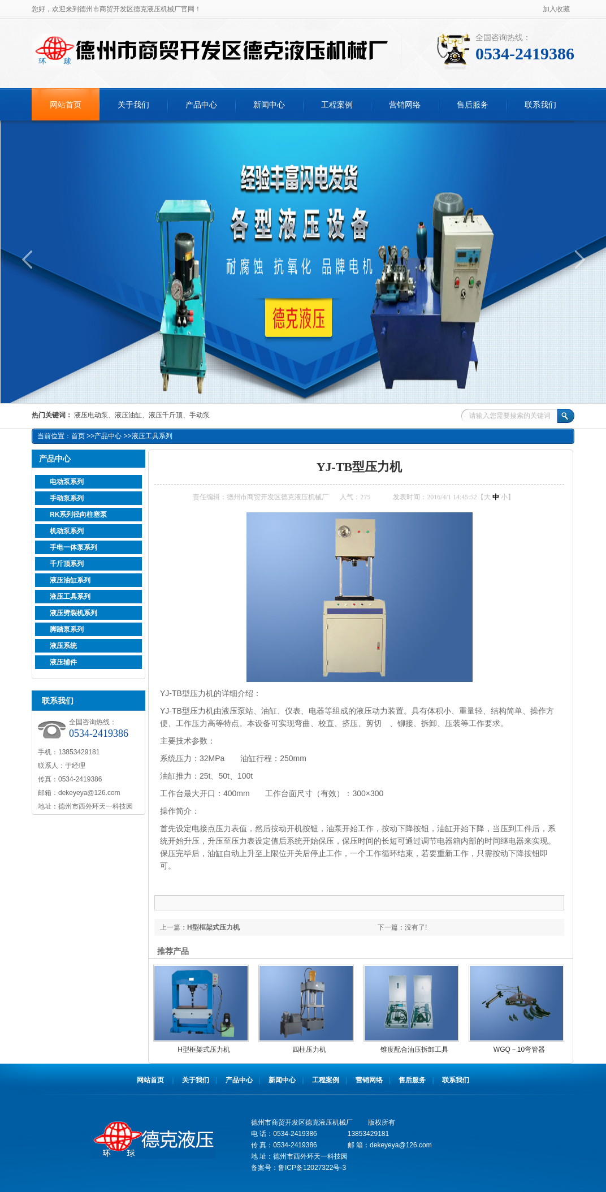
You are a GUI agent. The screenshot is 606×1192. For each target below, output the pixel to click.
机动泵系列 (67, 531)
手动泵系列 (67, 498)
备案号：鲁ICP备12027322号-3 (298, 1168)
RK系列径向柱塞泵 (78, 515)
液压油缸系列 (70, 580)
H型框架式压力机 (213, 927)
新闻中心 (269, 105)
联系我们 (540, 105)
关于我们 (133, 105)
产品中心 (201, 105)
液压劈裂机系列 (73, 613)
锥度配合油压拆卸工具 (414, 1049)
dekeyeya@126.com (89, 793)
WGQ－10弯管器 (519, 1049)
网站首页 (65, 105)
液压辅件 (63, 662)
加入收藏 (556, 9)
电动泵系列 (67, 482)
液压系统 (63, 646)
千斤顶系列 (67, 564)
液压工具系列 (152, 436)
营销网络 (405, 105)
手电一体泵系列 (73, 547)
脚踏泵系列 (67, 629)
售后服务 (472, 105)
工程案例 (337, 105)
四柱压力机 (309, 1049)
